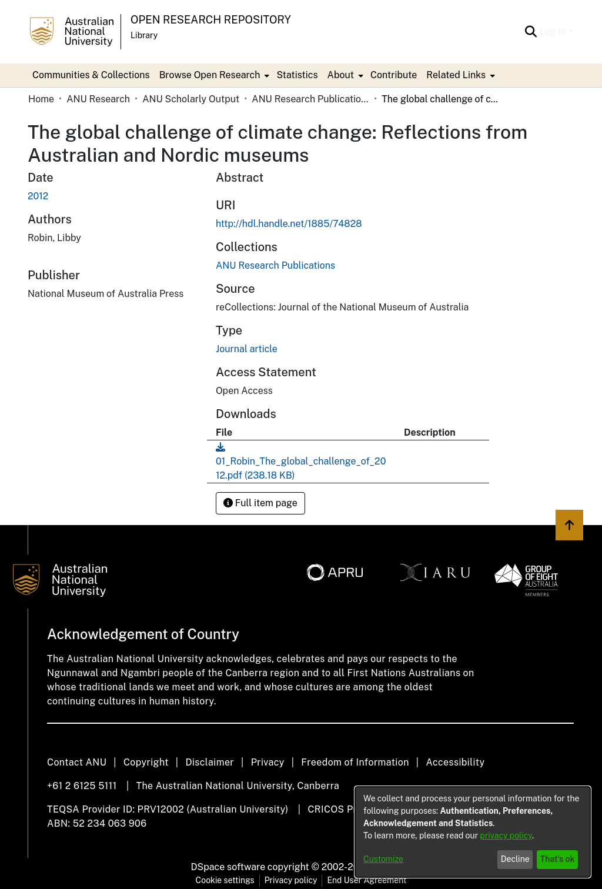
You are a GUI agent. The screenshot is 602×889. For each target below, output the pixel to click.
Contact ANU (76, 762)
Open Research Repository (211, 20)
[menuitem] (213, 75)
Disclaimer (209, 762)
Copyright (146, 762)
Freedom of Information (355, 762)
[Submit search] (530, 32)
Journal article (246, 349)
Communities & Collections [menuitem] (91, 75)
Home (41, 99)
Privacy (268, 762)
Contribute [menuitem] (393, 75)
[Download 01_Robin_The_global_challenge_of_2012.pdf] (301, 461)
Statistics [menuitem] (296, 75)
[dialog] (472, 832)
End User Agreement (366, 880)
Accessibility (455, 762)
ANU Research (98, 99)
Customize (383, 859)
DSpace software (228, 867)
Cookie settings (225, 880)
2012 (38, 196)
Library (144, 35)
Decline (515, 859)
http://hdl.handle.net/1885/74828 (289, 223)
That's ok (557, 859)
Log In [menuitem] (552, 31)
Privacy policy (291, 880)
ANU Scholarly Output (190, 99)
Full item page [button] (260, 503)
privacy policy (506, 835)
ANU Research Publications (310, 99)
